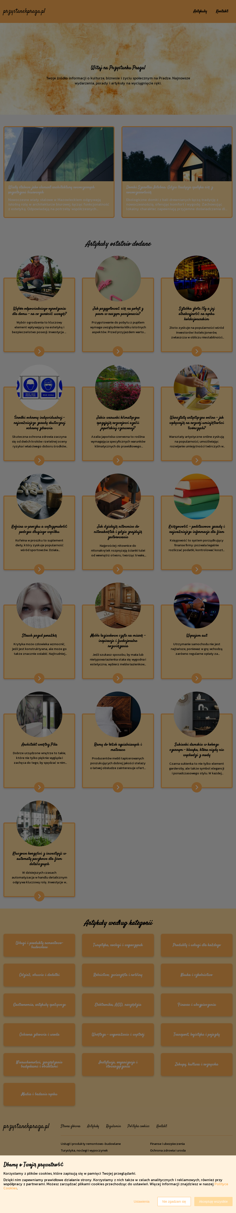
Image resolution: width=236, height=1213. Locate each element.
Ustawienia (141, 1201)
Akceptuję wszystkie (213, 1201)
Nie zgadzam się (174, 1201)
